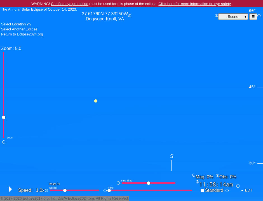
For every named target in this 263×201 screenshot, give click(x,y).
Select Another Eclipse (19, 29)
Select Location (13, 24)
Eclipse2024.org (81, 198)
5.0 (18, 48)
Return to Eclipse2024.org (22, 34)
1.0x (40, 190)
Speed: (25, 190)
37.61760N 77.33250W (105, 16)
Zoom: (7, 48)
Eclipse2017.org (36, 198)
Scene (233, 17)
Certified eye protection (69, 4)
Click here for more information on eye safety (194, 4)
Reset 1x (54, 184)
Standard (214, 190)
